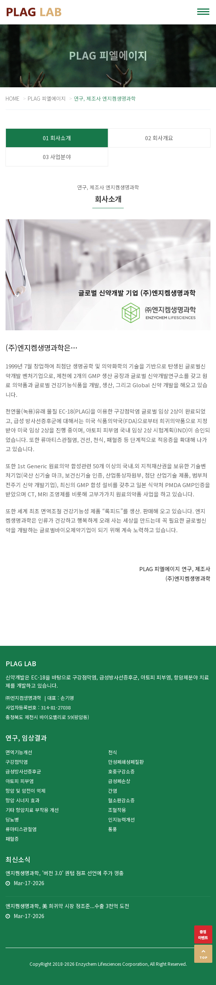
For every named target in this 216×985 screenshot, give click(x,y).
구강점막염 (17, 761)
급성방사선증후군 (23, 771)
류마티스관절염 (21, 829)
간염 (112, 790)
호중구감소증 (121, 771)
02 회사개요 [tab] (159, 138)
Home (13, 98)
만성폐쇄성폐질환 (126, 761)
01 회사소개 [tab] (57, 138)
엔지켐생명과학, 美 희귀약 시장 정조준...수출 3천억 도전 (67, 906)
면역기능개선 (19, 752)
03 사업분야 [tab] (57, 157)
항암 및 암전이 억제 (25, 790)
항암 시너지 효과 (23, 800)
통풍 (112, 829)
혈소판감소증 (121, 800)
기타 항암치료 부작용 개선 (32, 809)
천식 (112, 752)
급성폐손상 (119, 781)
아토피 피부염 (20, 781)
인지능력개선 (121, 819)
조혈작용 (117, 809)
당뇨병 (12, 819)
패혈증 (12, 838)
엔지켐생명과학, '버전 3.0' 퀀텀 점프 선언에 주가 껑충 (65, 873)
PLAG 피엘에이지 (47, 98)
